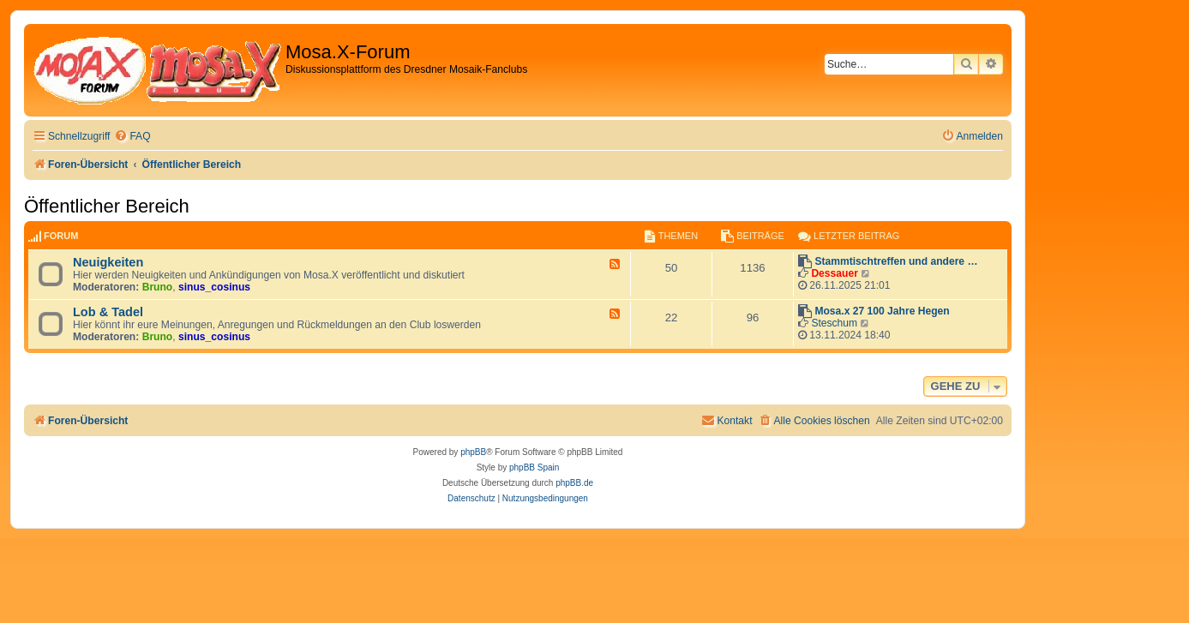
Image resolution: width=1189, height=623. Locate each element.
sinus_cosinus (214, 287)
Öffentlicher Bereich (106, 206)
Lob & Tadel (108, 312)
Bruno (157, 287)
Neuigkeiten (108, 262)
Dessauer (834, 273)
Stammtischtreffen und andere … (895, 261)
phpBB (473, 452)
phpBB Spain (534, 467)
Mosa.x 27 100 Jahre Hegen (881, 311)
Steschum (834, 323)
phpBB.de (574, 483)
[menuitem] (132, 136)
